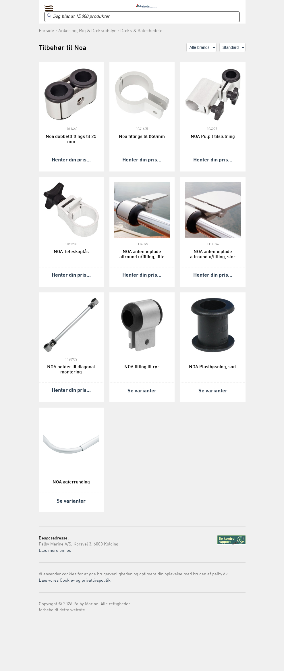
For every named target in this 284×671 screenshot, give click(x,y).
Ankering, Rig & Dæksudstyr (87, 31)
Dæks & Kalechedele (141, 31)
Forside (46, 31)
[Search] (142, 16)
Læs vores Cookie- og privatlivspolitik (75, 581)
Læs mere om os (55, 551)
